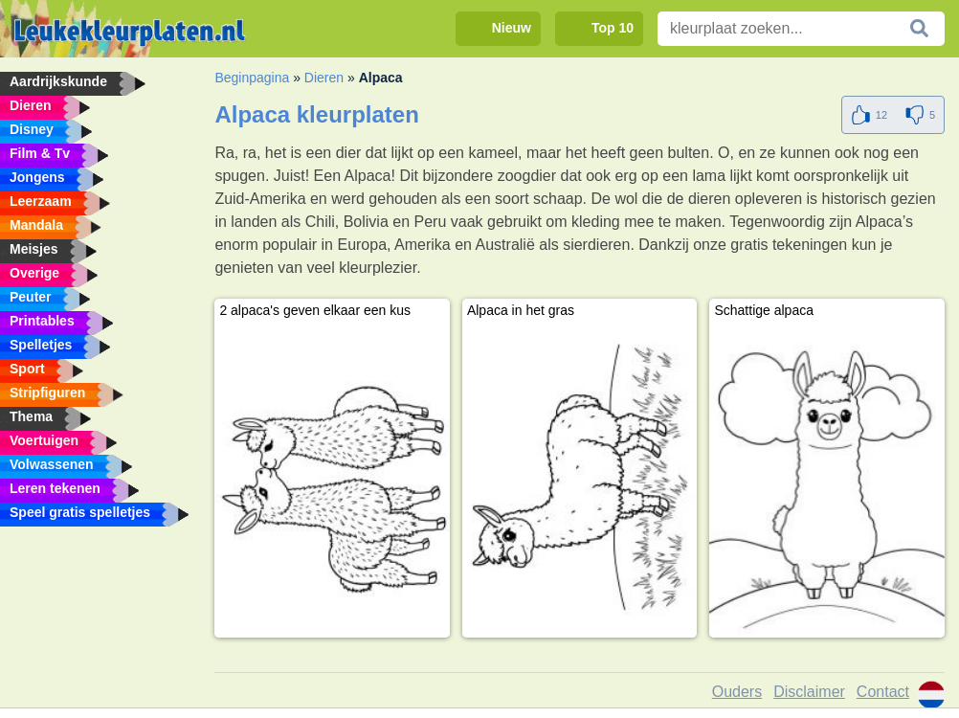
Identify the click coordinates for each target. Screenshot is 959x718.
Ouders (737, 692)
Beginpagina (251, 77)
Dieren (324, 77)
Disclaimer (809, 692)
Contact (883, 692)
